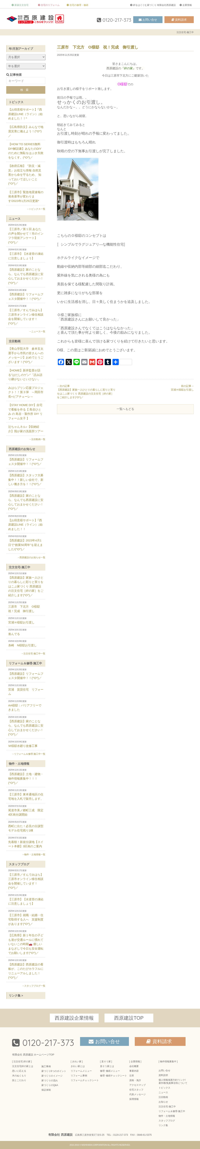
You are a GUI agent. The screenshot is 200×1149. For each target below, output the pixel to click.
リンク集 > (16, 995)
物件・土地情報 (19, 763)
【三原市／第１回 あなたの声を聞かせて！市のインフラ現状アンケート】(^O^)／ (25, 234)
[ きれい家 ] (77, 1061)
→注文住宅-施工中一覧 (33, 653)
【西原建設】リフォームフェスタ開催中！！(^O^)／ (25, 294)
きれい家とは (78, 1066)
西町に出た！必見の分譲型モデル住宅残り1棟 (25, 826)
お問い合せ (149, 19)
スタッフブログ (19, 864)
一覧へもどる (125, 409)
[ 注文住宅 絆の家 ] (22, 1061)
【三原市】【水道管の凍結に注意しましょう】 (25, 254)
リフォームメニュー (81, 1071)
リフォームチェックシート (85, 1080)
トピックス (16, 102)
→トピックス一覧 (36, 209)
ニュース (15, 218)
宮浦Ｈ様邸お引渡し (25, 620)
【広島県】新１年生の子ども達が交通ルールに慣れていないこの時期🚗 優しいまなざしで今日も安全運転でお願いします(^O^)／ (25, 942)
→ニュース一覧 (37, 331)
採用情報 (134, 1099)
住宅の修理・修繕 (79, 5)
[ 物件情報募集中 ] (168, 1061)
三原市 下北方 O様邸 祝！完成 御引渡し (25, 607)
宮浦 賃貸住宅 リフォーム (25, 690)
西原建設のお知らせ (22, 449)
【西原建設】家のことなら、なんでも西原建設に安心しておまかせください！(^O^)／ (25, 274)
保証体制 (46, 1090)
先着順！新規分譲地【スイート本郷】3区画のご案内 (25, 842)
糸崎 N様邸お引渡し (25, 643)
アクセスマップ (137, 1085)
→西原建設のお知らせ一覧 (31, 557)
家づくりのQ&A (49, 1085)
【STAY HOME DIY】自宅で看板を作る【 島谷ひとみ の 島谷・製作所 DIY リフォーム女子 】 (25, 411)
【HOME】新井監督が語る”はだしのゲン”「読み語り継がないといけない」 (25, 375)
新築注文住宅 (21, 5)
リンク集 (163, 1125)
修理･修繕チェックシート (113, 1075)
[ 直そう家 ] (106, 1061)
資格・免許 (135, 1080)
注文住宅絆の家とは (22, 1066)
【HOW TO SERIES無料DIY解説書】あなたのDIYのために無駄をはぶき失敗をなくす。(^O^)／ (25, 150)
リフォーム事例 (79, 1075)
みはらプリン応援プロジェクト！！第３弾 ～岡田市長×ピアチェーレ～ (25, 392)
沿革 (131, 1075)
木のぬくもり (19, 1075)
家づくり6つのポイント (53, 1071)
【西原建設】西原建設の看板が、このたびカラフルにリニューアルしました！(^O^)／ (25, 969)
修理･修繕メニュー (110, 1071)
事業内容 (134, 1071)
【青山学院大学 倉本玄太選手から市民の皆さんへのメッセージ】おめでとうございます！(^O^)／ (25, 355)
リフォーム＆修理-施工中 (25, 663)
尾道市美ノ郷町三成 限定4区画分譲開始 (25, 810)
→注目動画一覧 (37, 439)
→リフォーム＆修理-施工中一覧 (28, 754)
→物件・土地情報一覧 (33, 854)
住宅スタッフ (136, 1089)
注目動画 (15, 341)
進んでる (25, 632)
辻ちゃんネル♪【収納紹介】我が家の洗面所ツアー (25, 429)
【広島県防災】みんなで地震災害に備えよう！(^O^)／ (25, 131)
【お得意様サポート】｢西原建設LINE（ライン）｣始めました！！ (25, 523)
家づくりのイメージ (51, 1075)
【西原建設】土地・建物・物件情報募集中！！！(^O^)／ (25, 776)
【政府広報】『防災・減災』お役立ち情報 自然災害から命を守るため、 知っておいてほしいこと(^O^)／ (24, 174)
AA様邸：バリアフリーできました (25, 705)
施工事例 (46, 1066)
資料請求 (181, 19)
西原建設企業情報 (74, 1018)
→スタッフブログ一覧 (33, 985)
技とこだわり (19, 1080)
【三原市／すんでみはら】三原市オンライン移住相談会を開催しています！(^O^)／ (25, 315)
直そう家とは (107, 1066)
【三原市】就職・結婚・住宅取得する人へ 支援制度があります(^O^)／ (25, 918)
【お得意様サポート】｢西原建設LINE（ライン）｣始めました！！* (25, 114)
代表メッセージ (137, 1094)
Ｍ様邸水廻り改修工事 (25, 744)
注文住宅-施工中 (19, 567)
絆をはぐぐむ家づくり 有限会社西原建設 (154, 5)
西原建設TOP (129, 1018)
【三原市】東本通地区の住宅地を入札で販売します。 (25, 795)
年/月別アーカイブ (21, 48)
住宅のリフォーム (50, 5)
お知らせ (163, 1101)
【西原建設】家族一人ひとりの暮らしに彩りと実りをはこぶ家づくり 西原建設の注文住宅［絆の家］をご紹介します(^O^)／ (25, 584)
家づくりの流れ (49, 1080)
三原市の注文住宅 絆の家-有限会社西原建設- (35, 18)
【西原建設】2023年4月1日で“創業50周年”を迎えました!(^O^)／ (25, 543)
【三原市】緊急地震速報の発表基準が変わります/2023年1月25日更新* (25, 196)
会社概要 (134, 1066)
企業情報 (187, 5)
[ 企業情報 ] (135, 1061)
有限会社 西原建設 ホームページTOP (33, 1054)
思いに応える (19, 1071)
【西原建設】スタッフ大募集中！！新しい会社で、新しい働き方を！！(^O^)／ (25, 478)
